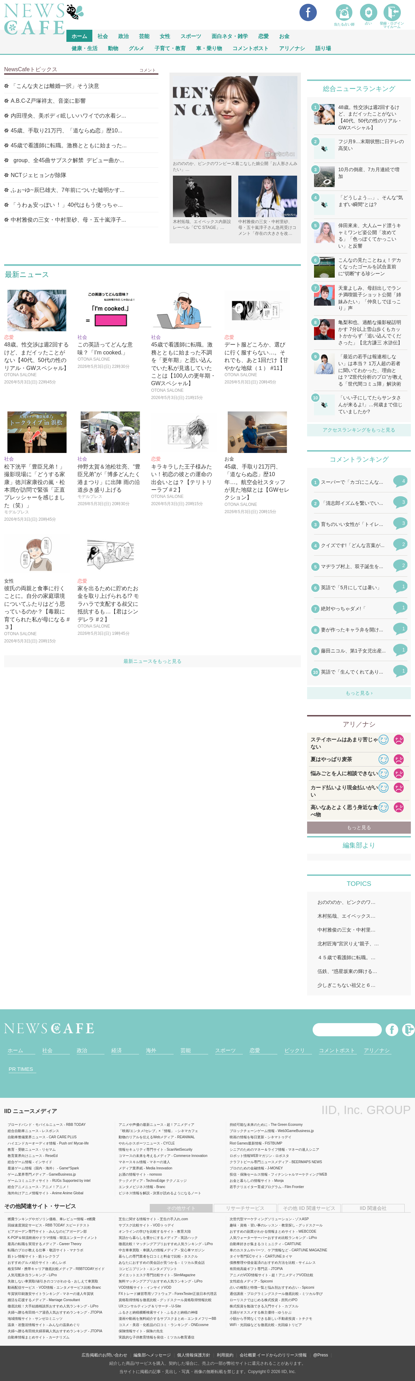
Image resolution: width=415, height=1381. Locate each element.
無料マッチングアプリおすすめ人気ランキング (155, 1281)
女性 (165, 35)
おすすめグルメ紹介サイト (28, 1262)
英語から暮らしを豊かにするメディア (148, 1238)
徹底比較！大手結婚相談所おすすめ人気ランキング (47, 1306)
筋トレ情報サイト (21, 1256)
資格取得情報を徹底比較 (138, 1300)
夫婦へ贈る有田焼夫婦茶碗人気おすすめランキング (47, 1331)
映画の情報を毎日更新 (247, 1137)
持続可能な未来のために (249, 1125)
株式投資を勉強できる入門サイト (256, 1306)
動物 (113, 47)
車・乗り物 (209, 47)
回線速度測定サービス (25, 1225)
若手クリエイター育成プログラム (256, 1187)
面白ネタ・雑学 (230, 35)
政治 (123, 35)
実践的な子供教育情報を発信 (141, 1337)
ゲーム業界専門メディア (27, 1174)
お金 (284, 35)
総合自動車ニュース (23, 1131)
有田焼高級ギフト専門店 (249, 1269)
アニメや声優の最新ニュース (141, 1125)
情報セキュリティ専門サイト (141, 1149)
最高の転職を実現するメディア (32, 1244)
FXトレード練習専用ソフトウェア (145, 1294)
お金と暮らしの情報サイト (250, 1181)
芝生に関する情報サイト (138, 1219)
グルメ (136, 47)
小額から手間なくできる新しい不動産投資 (262, 1318)
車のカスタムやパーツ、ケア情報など (259, 1250)
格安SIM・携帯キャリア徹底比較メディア (40, 1269)
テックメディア (131, 1181)
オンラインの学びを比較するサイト (146, 1231)
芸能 (144, 35)
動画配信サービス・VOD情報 (30, 1287)
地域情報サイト (20, 1318)
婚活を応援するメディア (27, 1300)
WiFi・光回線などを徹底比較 (252, 1325)
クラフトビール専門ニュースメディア (259, 1162)
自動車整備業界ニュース (27, 1137)
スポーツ (191, 35)
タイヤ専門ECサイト (246, 1256)
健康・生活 (85, 47)
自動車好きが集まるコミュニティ (256, 1244)
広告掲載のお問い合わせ (104, 1355)
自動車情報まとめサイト (27, 1337)
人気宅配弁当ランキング (27, 1275)
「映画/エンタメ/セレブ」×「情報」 (146, 1131)
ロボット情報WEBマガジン (251, 1156)
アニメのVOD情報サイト (249, 1275)
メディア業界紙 (131, 1168)
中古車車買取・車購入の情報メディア (148, 1250)
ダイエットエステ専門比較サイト (144, 1275)
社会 (103, 35)
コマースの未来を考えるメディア (144, 1156)
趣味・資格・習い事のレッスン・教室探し (262, 1225)
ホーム (15, 1050)
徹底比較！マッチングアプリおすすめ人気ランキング (160, 1244)
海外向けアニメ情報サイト (28, 1193)
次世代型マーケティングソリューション (261, 1219)
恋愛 (263, 35)
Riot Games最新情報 (246, 1143)
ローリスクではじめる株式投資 (254, 1300)
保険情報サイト (131, 1331)
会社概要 (248, 1355)
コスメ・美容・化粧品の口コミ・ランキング (153, 1325)
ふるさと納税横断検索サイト (141, 1312)
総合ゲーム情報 (20, 1162)
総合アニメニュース (23, 1187)
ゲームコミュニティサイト (28, 1181)
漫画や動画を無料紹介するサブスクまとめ (151, 1318)
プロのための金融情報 (247, 1168)
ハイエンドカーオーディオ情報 (32, 1143)
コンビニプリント (132, 1269)
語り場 (323, 47)
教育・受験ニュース (23, 1149)
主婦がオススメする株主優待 (252, 1312)
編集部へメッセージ (152, 1355)
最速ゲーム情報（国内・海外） (32, 1168)
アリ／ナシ (292, 47)
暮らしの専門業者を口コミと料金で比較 (150, 1256)
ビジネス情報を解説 (134, 1193)
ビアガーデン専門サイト (27, 1231)
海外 (151, 1050)
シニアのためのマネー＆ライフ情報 (257, 1149)
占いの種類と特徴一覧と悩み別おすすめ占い (264, 1287)
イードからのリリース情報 (282, 1355)
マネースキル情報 (132, 1162)
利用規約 (225, 1355)
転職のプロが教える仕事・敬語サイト (37, 1250)
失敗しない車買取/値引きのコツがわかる (39, 1281)
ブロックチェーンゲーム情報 (252, 1131)
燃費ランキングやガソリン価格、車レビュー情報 (46, 1219)
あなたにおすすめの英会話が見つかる (148, 1262)
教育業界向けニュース (25, 1156)
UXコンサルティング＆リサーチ (143, 1306)
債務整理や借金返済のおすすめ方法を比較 (262, 1262)
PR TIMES (21, 1069)
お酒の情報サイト (132, 1174)
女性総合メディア (243, 1281)
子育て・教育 (170, 47)
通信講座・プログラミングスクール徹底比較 (264, 1294)
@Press (320, 1355)
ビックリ (294, 1050)
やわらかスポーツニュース (139, 1143)
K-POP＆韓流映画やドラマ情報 (32, 1238)
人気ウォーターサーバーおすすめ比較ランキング (268, 1238)
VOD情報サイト (131, 1287)
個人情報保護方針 (193, 1355)
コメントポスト (250, 47)
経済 (116, 1050)
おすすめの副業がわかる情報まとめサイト (262, 1231)
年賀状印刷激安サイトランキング (33, 1294)
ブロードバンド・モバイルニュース (35, 1125)
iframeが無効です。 (359, 581)
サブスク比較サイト (134, 1225)
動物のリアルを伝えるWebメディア (146, 1137)
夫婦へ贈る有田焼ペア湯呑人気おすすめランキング (47, 1312)
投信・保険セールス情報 (249, 1174)
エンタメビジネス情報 (136, 1187)
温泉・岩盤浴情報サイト (27, 1325)
